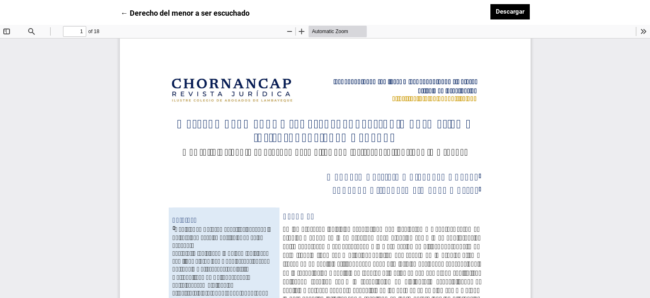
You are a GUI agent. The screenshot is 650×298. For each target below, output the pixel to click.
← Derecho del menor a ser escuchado (185, 12)
